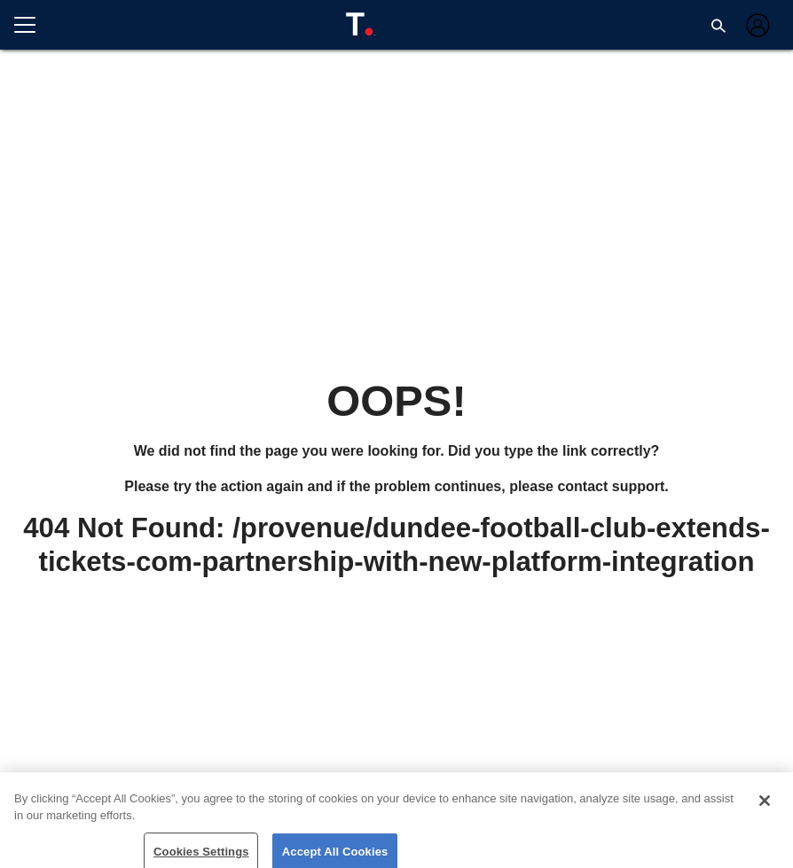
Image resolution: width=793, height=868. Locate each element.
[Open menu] (32, 25)
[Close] (764, 808)
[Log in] (756, 25)
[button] (718, 25)
